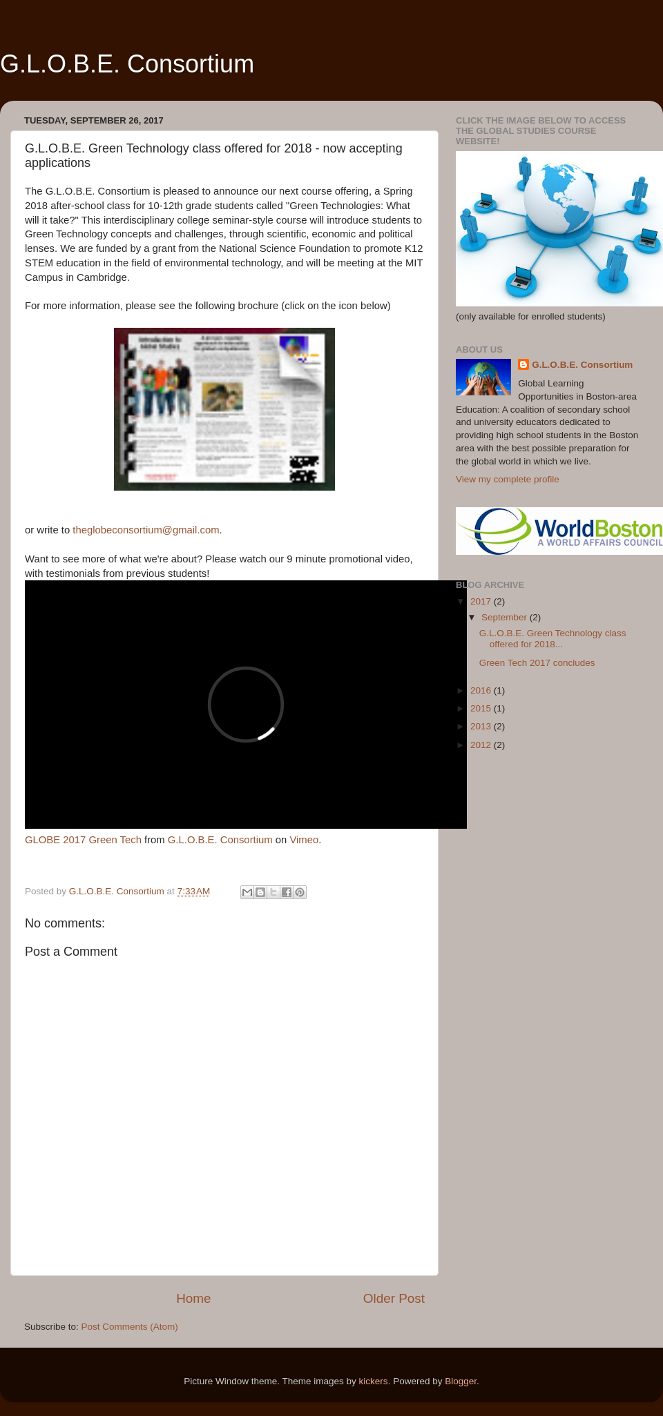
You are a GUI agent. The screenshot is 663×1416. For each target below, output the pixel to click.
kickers (373, 1381)
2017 (482, 601)
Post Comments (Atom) (129, 1326)
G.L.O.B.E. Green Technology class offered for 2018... (552, 638)
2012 (482, 745)
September (505, 617)
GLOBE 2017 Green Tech (83, 839)
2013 (482, 726)
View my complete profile (507, 479)
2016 (482, 690)
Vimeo (303, 839)
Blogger (461, 1381)
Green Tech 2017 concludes (537, 663)
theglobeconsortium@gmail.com (146, 529)
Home (193, 1298)
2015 (482, 708)
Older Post (394, 1298)
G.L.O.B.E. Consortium (127, 64)
